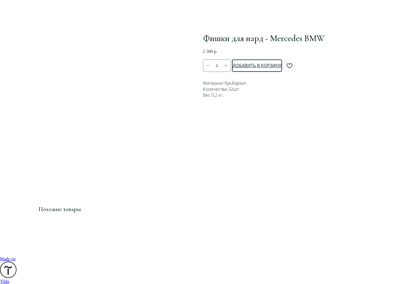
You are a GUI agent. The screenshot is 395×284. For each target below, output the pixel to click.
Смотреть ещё (24, 7)
